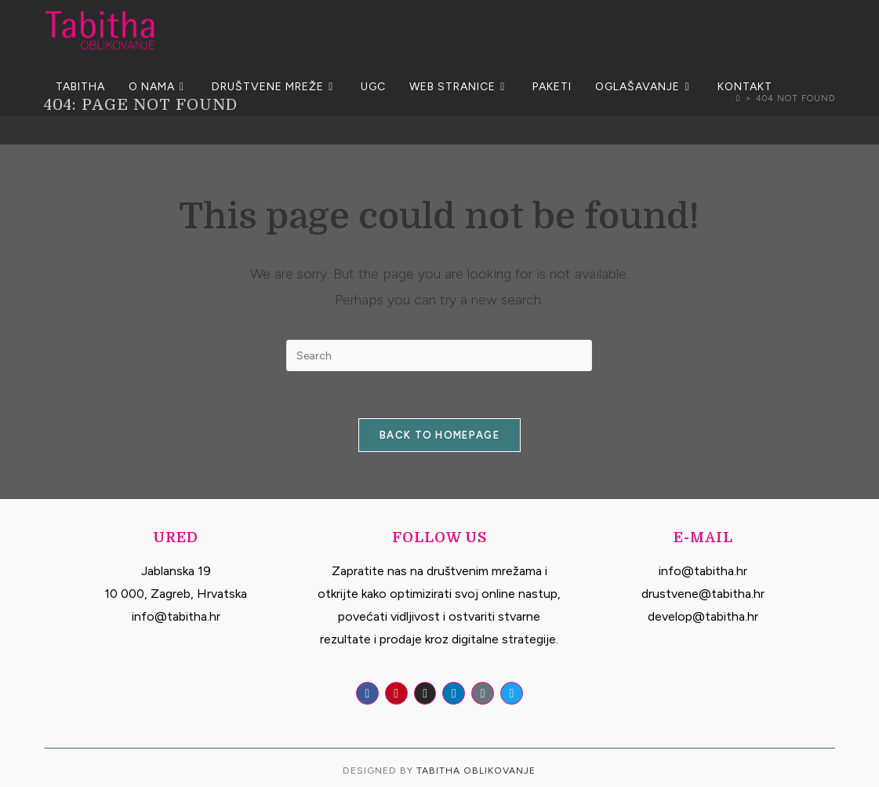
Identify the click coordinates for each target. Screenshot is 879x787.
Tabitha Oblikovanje (476, 770)
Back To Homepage (439, 435)
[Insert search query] (439, 355)
